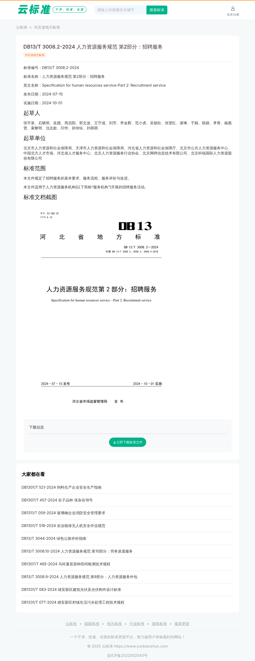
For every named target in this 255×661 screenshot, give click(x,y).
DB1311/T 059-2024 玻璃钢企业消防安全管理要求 (64, 512)
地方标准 (114, 623)
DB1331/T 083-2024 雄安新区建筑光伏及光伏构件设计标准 (71, 589)
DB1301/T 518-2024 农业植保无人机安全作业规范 (64, 525)
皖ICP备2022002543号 (127, 655)
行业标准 (136, 623)
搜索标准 (156, 10)
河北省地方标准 (47, 27)
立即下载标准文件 (127, 442)
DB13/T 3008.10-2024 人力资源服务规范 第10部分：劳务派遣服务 (77, 551)
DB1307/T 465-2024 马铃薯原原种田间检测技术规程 (66, 564)
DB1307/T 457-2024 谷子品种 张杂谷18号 (57, 500)
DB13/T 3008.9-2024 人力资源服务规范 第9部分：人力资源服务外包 (79, 576)
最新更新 (182, 623)
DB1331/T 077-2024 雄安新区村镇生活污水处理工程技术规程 (73, 602)
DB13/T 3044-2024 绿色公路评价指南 (54, 538)
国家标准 (91, 623)
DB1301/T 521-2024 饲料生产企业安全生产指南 (62, 487)
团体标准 (159, 623)
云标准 (21, 27)
